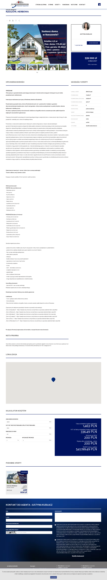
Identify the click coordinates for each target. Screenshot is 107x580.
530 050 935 (78, 45)
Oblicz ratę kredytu (92, 64)
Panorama (65, 5)
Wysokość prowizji (28, 438)
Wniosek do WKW (11, 431)
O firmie (50, 5)
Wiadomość (58, 511)
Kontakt (82, 5)
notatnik (74, 5)
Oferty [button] (58, 5)
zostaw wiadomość (93, 43)
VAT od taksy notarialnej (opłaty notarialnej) (20, 425)
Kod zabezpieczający (12, 530)
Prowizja (8, 438)
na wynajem (64, 566)
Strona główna (41, 5)
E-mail (7, 517)
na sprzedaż (89, 566)
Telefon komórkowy (12, 524)
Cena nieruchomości (12, 419)
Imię (7, 511)
